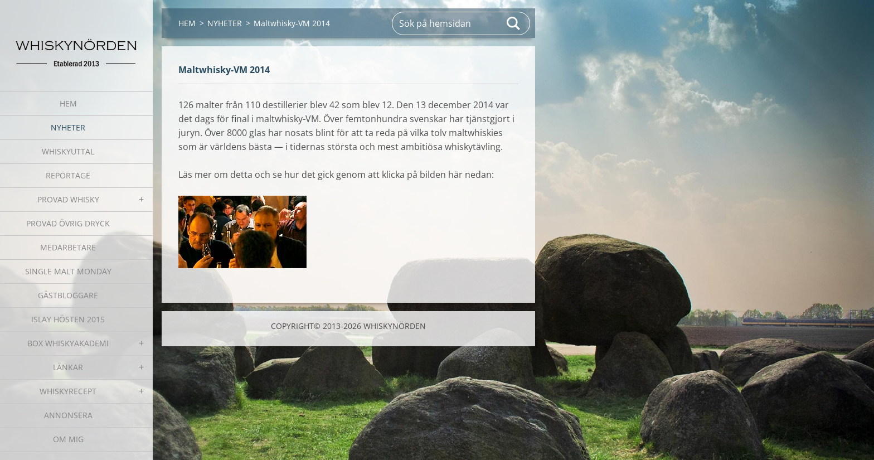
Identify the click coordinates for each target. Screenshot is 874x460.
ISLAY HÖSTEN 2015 (68, 319)
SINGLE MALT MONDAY (68, 271)
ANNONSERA (68, 415)
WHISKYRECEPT (68, 391)
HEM (68, 103)
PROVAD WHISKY (68, 199)
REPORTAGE (68, 175)
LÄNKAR (68, 367)
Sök (514, 23)
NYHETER (68, 127)
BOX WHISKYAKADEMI (68, 343)
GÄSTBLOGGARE (68, 295)
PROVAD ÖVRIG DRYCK (68, 223)
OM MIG (68, 439)
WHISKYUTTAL (68, 151)
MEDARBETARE (68, 247)
